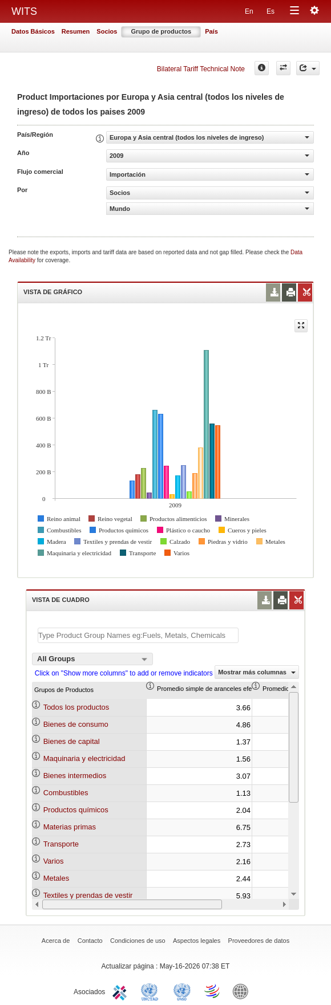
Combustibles (65, 792)
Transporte (61, 844)
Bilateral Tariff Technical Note (201, 69)
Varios (53, 861)
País (211, 31)
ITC (121, 990)
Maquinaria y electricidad (84, 758)
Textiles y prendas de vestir (88, 895)
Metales (56, 878)
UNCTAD (151, 990)
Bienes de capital (71, 741)
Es (271, 11)
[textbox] (138, 635)
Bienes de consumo (75, 724)
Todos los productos (76, 707)
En (249, 11)
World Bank (243, 990)
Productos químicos (75, 809)
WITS (24, 11)
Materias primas (69, 827)
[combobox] (92, 659)
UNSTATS (182, 990)
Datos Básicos (33, 31)
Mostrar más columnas (257, 672)
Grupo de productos (161, 31)
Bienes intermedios (75, 775)
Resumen (76, 31)
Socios (106, 31)
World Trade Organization (212, 990)
